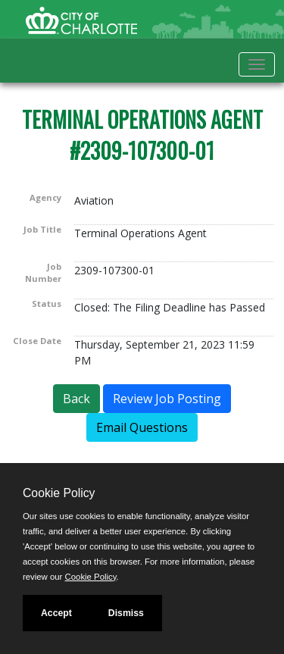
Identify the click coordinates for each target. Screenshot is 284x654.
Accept (56, 613)
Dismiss (126, 613)
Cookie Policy (59, 493)
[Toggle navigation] (257, 64)
